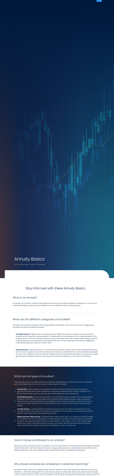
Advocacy (76, 4)
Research (52, 4)
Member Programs (64, 4)
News (94, 4)
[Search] (99, 4)
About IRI (86, 4)
